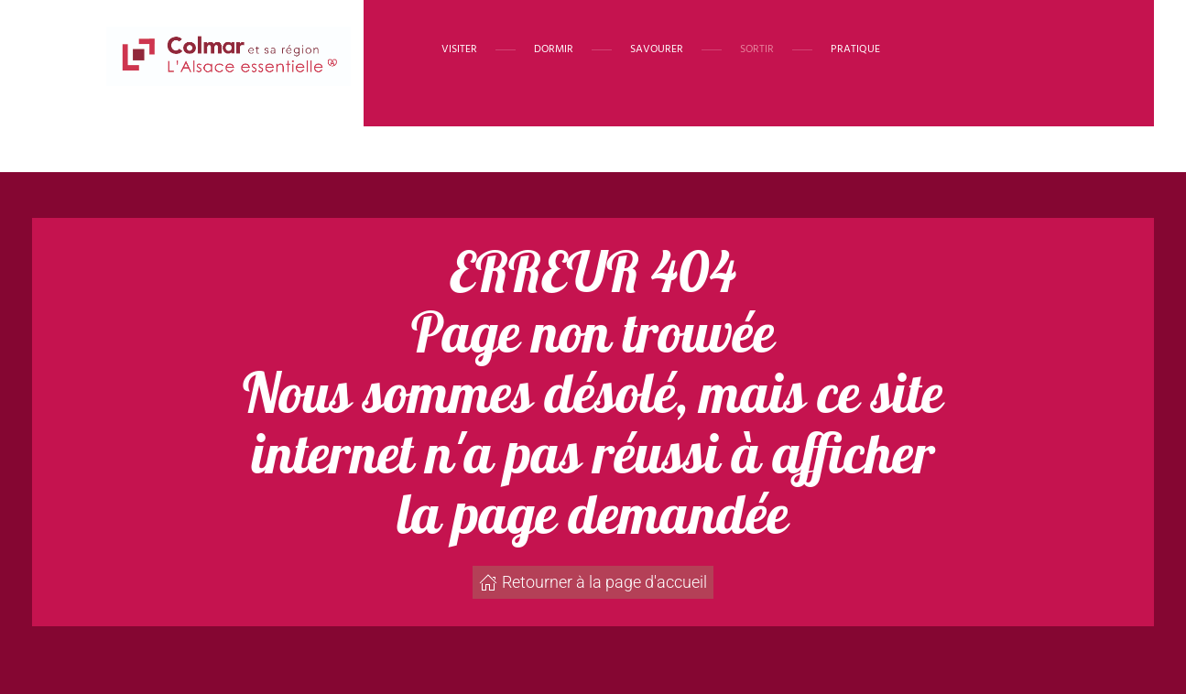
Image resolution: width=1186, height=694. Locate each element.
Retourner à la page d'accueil (593, 581)
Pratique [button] (855, 49)
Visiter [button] (459, 49)
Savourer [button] (656, 49)
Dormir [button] (553, 49)
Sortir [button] (757, 49)
